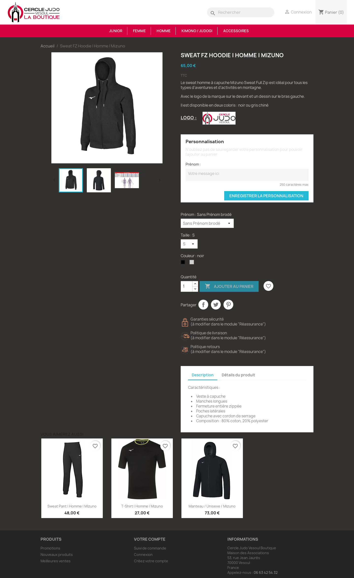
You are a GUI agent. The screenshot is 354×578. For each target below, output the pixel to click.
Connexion (143, 554)
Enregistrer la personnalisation (266, 195)
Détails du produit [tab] (238, 375)
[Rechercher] (240, 12)
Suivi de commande (150, 548)
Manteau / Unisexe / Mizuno (212, 506)
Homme (164, 30)
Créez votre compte (151, 561)
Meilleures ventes (56, 561)
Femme (139, 30)
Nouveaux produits (57, 554)
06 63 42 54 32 (266, 572)
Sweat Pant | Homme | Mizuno (72, 506)
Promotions (50, 548)
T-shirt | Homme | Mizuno (142, 506)
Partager (203, 305)
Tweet (216, 305)
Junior (115, 30)
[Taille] (189, 244)
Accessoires (236, 30)
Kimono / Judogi (196, 30)
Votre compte (149, 539)
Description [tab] (203, 375)
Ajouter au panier (229, 286)
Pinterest (228, 305)
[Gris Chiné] (193, 263)
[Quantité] (186, 286)
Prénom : (193, 164)
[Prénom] (207, 223)
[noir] (184, 263)
